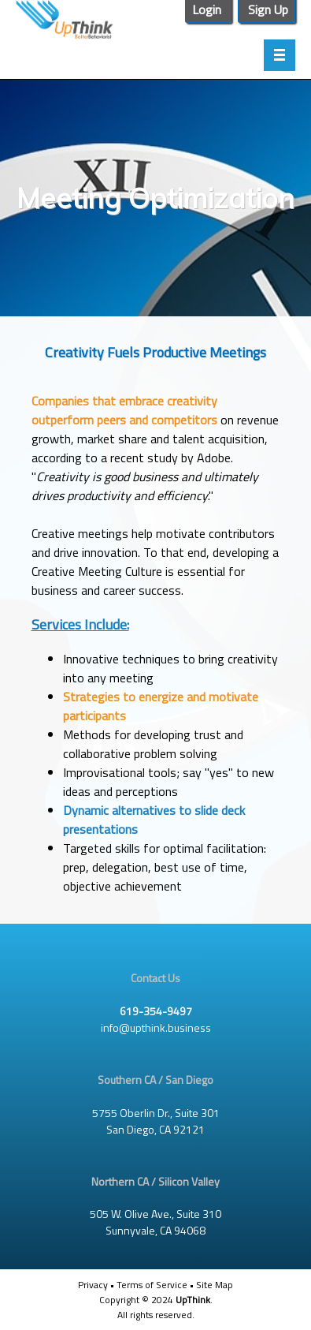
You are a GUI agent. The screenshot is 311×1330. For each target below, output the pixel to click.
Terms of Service (152, 1284)
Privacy (93, 1284)
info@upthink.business (156, 1027)
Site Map (214, 1284)
